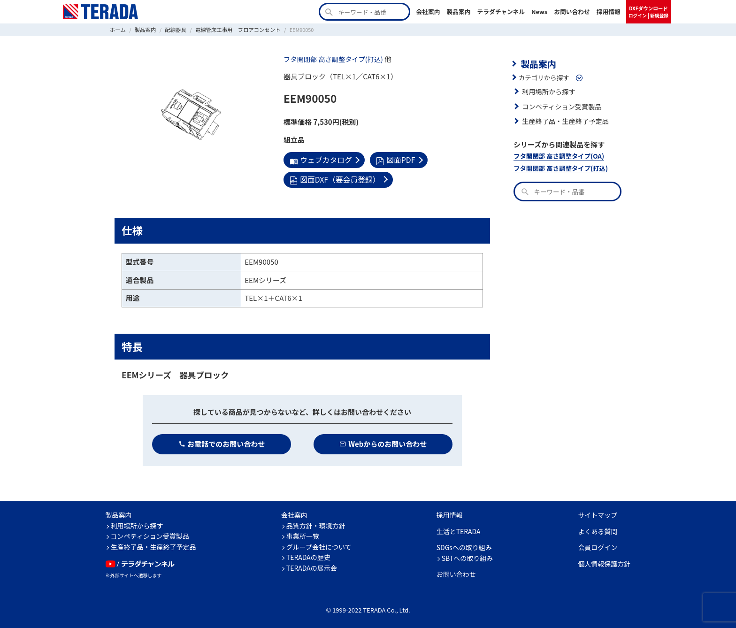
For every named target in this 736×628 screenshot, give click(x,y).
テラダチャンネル (501, 11)
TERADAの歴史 (308, 555)
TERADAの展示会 (311, 566)
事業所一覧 (302, 534)
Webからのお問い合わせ (383, 442)
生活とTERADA (459, 529)
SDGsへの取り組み (464, 545)
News (539, 11)
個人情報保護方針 (604, 562)
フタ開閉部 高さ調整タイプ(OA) (556, 154)
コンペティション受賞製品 (560, 105)
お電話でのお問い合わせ (221, 442)
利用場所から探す (547, 90)
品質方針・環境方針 (315, 523)
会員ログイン (597, 545)
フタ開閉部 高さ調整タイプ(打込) (331, 58)
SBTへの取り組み (467, 556)
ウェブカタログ (319, 159)
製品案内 (458, 11)
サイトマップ (597, 513)
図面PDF (392, 159)
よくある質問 (597, 529)
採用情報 (609, 11)
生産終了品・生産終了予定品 (563, 119)
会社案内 (428, 11)
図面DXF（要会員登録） (333, 178)
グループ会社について (319, 545)
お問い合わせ (572, 11)
